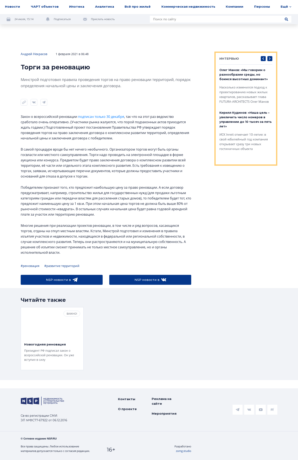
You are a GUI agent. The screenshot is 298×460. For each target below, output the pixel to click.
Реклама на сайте (161, 401)
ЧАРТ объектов (45, 6)
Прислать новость (103, 19)
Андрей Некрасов (34, 54)
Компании (234, 6)
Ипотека (76, 6)
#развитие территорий (61, 266)
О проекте (127, 409)
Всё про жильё (138, 6)
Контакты (126, 399)
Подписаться (62, 19)
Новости (12, 6)
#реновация (30, 266)
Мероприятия (164, 413)
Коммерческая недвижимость (188, 6)
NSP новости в (62, 279)
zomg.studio (183, 451)
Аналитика (104, 6)
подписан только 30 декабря (101, 116)
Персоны (262, 6)
